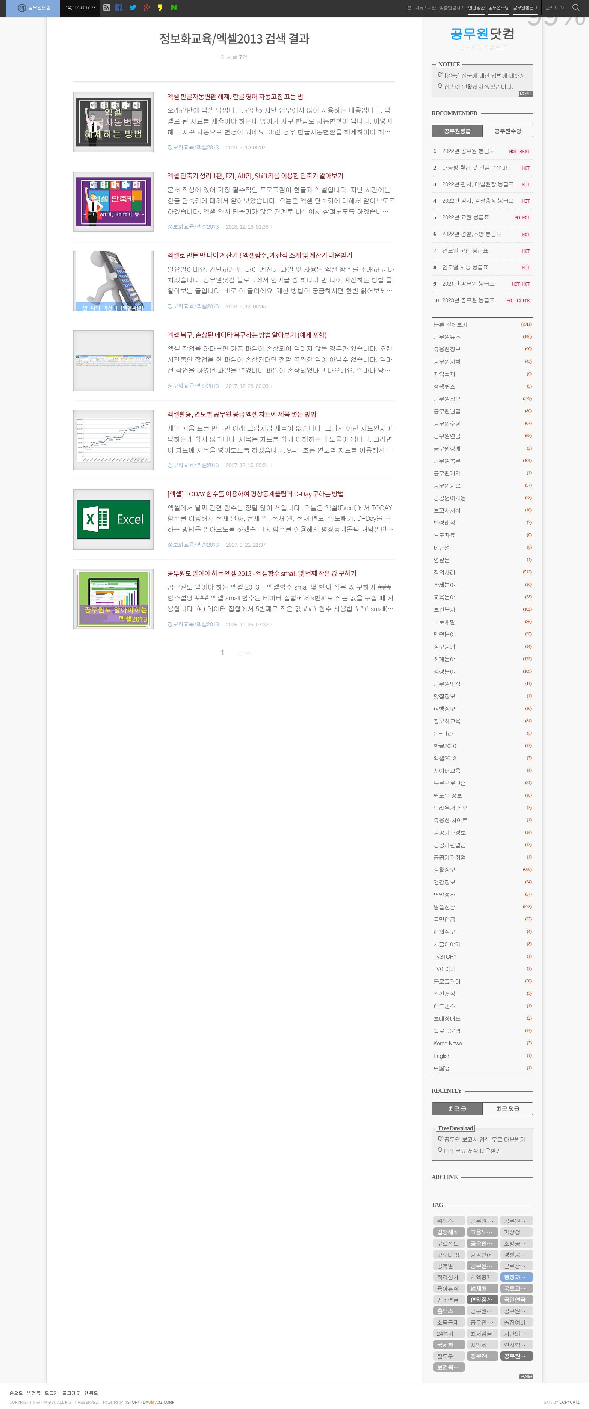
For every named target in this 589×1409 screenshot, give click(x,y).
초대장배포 (482, 1018)
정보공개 (482, 646)
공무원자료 (482, 485)
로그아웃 (71, 1392)
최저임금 (481, 1333)
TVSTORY (482, 956)
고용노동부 (483, 1232)
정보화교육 (482, 721)
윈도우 (445, 1356)
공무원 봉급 (484, 1221)
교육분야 (482, 597)
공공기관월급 (482, 845)
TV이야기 (482, 968)
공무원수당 (498, 7)
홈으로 (16, 1392)
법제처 (478, 1288)
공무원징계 (482, 448)
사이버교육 (482, 770)
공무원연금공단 (484, 1266)
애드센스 (482, 1006)
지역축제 (482, 374)
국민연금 (482, 919)
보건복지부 (450, 1367)
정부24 (478, 1356)
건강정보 (482, 882)
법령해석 (482, 522)
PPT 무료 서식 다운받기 (472, 1150)
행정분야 (482, 671)
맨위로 (91, 1392)
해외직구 (482, 931)
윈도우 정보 (482, 795)
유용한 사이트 (482, 820)
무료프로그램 (482, 783)
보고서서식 (482, 510)
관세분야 (482, 584)
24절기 (445, 1333)
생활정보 (482, 869)
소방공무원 (517, 1243)
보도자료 (482, 535)
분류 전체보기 (482, 324)
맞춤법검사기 (451, 7)
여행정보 (482, 708)
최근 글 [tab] (457, 1108)
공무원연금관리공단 (518, 1311)
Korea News (482, 1043)
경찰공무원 (517, 1254)
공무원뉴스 (482, 336)
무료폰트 (447, 1243)
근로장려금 (517, 1266)
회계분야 (482, 659)
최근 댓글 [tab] (507, 1108)
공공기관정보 (482, 832)
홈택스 (445, 1311)
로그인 (51, 1392)
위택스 (445, 1221)
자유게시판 (425, 7)
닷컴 (482, 33)
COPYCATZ (569, 1402)
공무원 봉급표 (484, 1322)
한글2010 (482, 745)
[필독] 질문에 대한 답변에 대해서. (485, 75)
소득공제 (447, 1322)
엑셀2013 (482, 758)
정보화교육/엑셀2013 (193, 147)
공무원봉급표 (525, 7)
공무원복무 (482, 460)
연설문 (482, 560)
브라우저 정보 (482, 807)
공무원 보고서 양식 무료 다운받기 (485, 1139)
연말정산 (476, 7)
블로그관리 (482, 981)
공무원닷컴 (33, 8)
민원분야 (482, 634)
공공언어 (481, 1254)
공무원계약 (482, 473)
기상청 (512, 1232)
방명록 (34, 1392)
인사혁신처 (517, 1345)
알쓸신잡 (482, 907)
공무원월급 (482, 411)
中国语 (482, 1068)
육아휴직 (447, 1288)
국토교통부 (517, 1288)
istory (132, 1402)
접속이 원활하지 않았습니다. (478, 87)
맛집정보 (482, 696)
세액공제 (481, 1277)
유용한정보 (482, 349)
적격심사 (447, 1277)
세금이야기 (482, 944)
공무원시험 (482, 361)
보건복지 (482, 609)
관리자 (554, 7)
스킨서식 (482, 993)
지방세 (478, 1345)
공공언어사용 (482, 498)
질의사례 (482, 572)
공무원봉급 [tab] (457, 131)
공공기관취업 (482, 857)
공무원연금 (482, 436)
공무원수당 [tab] (507, 131)
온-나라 (482, 733)
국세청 (445, 1345)
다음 (245, 653)
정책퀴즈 (482, 386)
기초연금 (447, 1299)
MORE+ (526, 94)
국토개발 (482, 621)
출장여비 (514, 1322)
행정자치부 (517, 1277)
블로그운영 (482, 1030)
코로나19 (448, 1254)
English (482, 1055)
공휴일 (445, 1266)
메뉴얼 (482, 547)
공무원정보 (482, 398)
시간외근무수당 (518, 1333)
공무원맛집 (482, 683)
